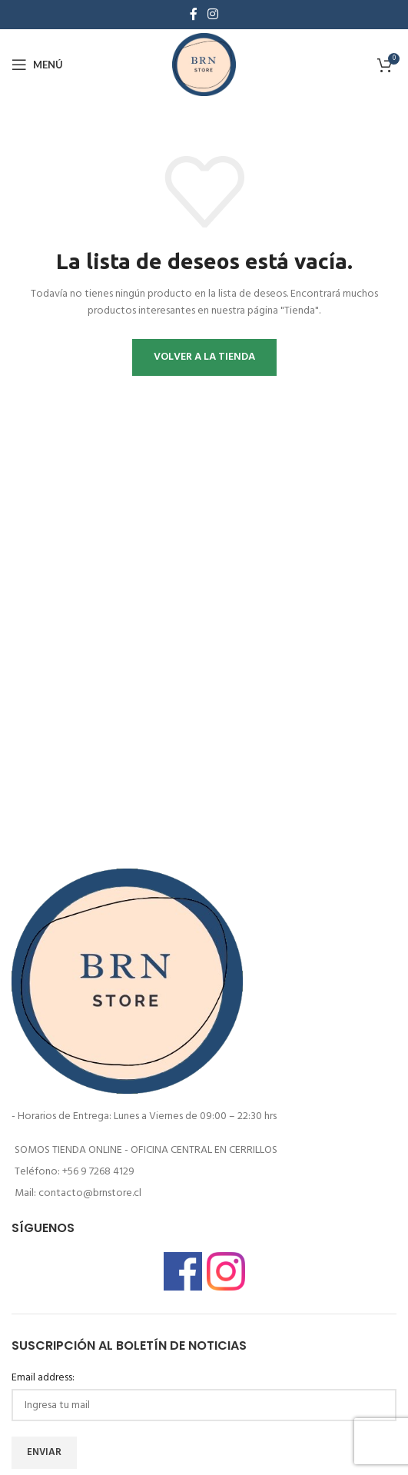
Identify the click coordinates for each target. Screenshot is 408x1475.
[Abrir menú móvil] (37, 64)
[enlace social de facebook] (193, 14)
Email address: (43, 1378)
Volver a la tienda (204, 357)
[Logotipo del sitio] (204, 65)
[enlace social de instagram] (213, 14)
